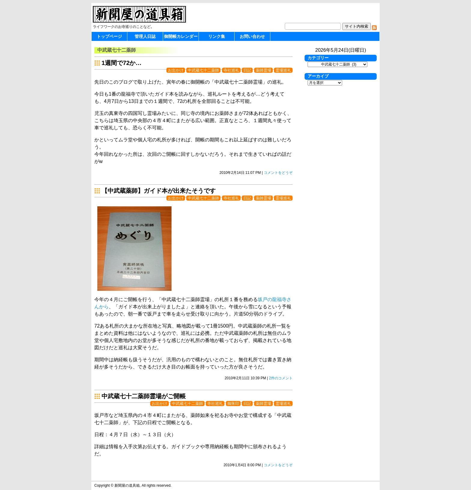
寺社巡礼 (231, 70)
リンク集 (216, 36)
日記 (247, 70)
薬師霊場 (263, 70)
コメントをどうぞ (278, 173)
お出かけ (176, 70)
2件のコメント (281, 378)
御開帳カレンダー (181, 36)
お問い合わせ (252, 36)
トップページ (109, 36)
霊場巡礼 (283, 70)
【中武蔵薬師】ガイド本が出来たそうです (159, 190)
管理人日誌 (145, 36)
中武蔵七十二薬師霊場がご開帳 (144, 396)
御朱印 (233, 403)
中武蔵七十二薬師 (203, 70)
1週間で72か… (121, 63)
